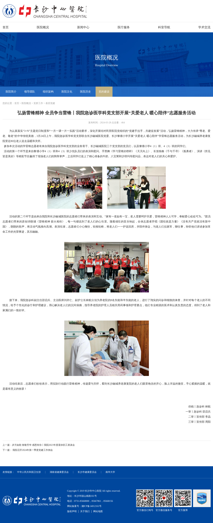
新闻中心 (83, 27)
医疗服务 (124, 27)
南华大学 (110, 472)
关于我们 (85, 511)
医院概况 (43, 27)
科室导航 (164, 27)
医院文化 (66, 91)
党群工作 (38, 103)
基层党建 (50, 103)
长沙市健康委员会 (87, 472)
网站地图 (98, 511)
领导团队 (29, 91)
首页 (6, 27)
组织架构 (48, 91)
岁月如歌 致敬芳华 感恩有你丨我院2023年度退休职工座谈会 (43, 445)
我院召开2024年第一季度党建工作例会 (33, 450)
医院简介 (11, 91)
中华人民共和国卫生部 (29, 472)
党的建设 (104, 91)
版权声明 (72, 511)
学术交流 (204, 27)
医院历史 (85, 91)
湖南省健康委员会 (59, 472)
